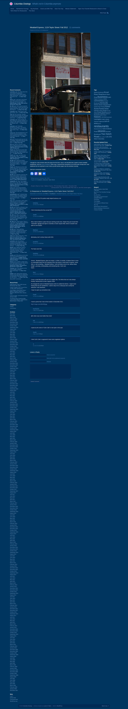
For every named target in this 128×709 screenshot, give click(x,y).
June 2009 (12, 659)
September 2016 (14, 511)
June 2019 (12, 455)
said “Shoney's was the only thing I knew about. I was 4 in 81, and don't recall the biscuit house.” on (18, 177)
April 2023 (12, 377)
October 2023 (13, 366)
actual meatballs (45, 164)
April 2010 (12, 642)
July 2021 (12, 412)
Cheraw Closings (98, 209)
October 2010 (13, 632)
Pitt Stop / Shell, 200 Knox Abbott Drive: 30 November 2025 (102, 182)
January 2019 (13, 463)
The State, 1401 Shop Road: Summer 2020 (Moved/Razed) (101, 147)
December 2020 (14, 424)
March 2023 (13, 378)
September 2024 (14, 348)
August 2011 (13, 615)
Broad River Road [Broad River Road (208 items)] (101, 93)
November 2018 (14, 467)
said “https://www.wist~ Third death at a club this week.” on (18, 237)
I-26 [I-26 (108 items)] (102, 117)
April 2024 (12, 356)
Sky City (96, 204)
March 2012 (13, 603)
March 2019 (13, 460)
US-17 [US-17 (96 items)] (104, 137)
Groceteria (96, 199)
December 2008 (14, 670)
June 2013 (12, 578)
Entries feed (13, 697)
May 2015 (12, 538)
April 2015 (12, 540)
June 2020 (12, 434)
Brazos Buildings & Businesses (101, 208)
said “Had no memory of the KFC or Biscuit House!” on (19, 146)
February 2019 (13, 462)
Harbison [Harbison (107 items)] (102, 113)
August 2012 (13, 595)
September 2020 (14, 429)
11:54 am (42, 255)
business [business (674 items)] (103, 96)
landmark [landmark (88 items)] (109, 117)
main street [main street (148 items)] (105, 119)
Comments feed (14, 699)
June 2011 (12, 618)
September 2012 (14, 593)
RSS (46, 193)
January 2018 (13, 484)
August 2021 (13, 411)
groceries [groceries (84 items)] (108, 112)
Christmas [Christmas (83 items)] (100, 99)
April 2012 (12, 601)
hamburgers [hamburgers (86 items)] (97, 113)
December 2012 (14, 588)
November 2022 (14, 385)
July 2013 (12, 576)
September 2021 (14, 409)
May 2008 (12, 682)
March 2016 (13, 521)
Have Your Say (59, 8)
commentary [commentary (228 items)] (99, 101)
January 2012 (13, 607)
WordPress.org (13, 701)
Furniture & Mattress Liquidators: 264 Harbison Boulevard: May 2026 (102, 169)
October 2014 (13, 550)
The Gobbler (97, 201)
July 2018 (12, 474)
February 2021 (13, 421)
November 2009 (14, 651)
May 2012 (12, 600)
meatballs (39, 179)
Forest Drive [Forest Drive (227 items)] (104, 109)
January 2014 (13, 566)
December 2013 (14, 567)
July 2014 (12, 555)
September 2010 (14, 634)
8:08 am (42, 216)
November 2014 (14, 549)
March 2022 (13, 399)
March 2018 (13, 480)
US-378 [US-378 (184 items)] (109, 137)
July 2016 (12, 515)
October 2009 (13, 653)
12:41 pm (41, 310)
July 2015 (12, 535)
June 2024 (12, 353)
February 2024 (13, 359)
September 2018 (14, 470)
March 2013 (13, 583)
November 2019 (14, 446)
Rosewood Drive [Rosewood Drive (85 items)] (98, 128)
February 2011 (13, 625)
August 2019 (13, 451)
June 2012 (12, 598)
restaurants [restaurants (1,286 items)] (101, 126)
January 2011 (13, 627)
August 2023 (13, 370)
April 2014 (12, 561)
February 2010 (13, 646)
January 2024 (13, 361)
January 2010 (13, 647)
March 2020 (13, 440)
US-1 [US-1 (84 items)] (101, 137)
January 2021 (13, 423)
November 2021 (14, 405)
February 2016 (13, 523)
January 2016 (13, 525)
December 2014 (14, 547)
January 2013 (13, 586)
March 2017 (13, 501)
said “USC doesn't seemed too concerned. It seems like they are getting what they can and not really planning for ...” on (19, 107)
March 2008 (13, 685)
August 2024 (13, 349)
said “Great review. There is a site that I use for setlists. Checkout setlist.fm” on (19, 224)
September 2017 (14, 491)
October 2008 (13, 673)
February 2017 (13, 503)
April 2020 (12, 438)
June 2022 (12, 394)
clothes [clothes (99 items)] (105, 99)
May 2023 (12, 375)
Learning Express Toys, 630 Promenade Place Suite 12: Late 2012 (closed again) (71, 187)
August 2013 (13, 574)
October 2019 (13, 448)
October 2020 (13, 428)
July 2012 (12, 596)
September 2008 (14, 675)
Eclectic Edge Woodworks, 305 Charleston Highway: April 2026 (101, 177)
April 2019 (12, 458)
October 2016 (13, 509)
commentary (13, 308)
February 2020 (13, 441)
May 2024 (12, 354)
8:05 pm (42, 296)
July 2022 (12, 392)
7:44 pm (41, 334)
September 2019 (14, 450)
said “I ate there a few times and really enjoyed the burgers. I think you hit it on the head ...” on (18, 102)
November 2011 (14, 610)
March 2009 (13, 664)
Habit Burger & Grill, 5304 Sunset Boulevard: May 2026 (18, 285)
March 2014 (13, 562)
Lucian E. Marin (47, 705)
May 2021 (12, 416)
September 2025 (14, 327)
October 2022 (13, 387)
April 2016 (12, 520)
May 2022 (12, 395)
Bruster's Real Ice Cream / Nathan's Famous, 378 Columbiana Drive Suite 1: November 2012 (54, 186)
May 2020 (12, 436)
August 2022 (13, 390)
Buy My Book (34, 8)
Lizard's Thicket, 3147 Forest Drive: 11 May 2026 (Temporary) (18, 288)
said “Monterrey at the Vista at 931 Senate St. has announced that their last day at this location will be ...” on (19, 151)
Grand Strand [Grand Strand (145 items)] (101, 112)
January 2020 (13, 443)
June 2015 (12, 537)
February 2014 (13, 564)
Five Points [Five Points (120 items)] (101, 106)
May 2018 (12, 477)
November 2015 (14, 528)
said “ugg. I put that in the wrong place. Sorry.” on (19, 156)
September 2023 (14, 368)
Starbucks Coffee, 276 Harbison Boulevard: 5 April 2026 (102, 173)
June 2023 (12, 373)
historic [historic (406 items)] (97, 117)
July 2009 (12, 658)
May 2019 (12, 457)
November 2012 (14, 590)
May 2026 (12, 313)
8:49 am (42, 243)
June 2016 (12, 516)
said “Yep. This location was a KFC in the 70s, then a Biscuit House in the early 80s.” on (19, 184)
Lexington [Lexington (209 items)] (97, 119)
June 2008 (12, 680)
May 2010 (12, 641)
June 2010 (12, 639)
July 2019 (12, 453)
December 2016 (14, 506)
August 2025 (13, 329)
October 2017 (13, 489)
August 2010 (13, 636)
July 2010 (12, 637)
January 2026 (13, 320)
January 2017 (13, 504)
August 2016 (13, 513)
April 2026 (12, 315)
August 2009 (13, 656)
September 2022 (14, 388)
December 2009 (14, 649)
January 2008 (13, 688)
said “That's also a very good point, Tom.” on (19, 112)
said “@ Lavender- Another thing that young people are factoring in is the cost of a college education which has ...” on (19, 116)
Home (12, 8)
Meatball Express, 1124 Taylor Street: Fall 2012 (49, 27)
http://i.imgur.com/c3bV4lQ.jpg (39, 304)
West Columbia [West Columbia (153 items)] (99, 139)
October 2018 (13, 469)
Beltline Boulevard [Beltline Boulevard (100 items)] (99, 92)
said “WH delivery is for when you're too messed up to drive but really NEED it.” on (19, 258)
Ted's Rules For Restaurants (18, 11)
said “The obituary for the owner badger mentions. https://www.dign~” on (18, 270)
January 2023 (13, 382)
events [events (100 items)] (96, 106)
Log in (11, 696)
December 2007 (14, 690)
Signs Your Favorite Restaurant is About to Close (92, 8)
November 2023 (14, 365)
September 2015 (14, 532)
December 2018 (14, 465)
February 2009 (13, 666)
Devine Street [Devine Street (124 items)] (98, 105)
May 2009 (12, 661)
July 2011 (12, 617)
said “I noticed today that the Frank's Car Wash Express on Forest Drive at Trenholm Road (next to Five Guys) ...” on (18, 197)
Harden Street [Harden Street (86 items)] (102, 115)
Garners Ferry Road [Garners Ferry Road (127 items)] (100, 110)
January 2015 (13, 545)
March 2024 (13, 358)
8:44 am (42, 231)
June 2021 (12, 414)
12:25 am (41, 322)
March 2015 (13, 542)
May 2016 (12, 518)
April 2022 (12, 397)
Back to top (104, 705)
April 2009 (12, 663)
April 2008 (12, 683)
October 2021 (13, 407)
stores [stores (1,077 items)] (101, 131)
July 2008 (12, 678)
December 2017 (14, 486)
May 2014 (12, 559)
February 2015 (13, 544)
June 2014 (12, 557)
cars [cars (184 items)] (109, 97)
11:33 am (41, 345)
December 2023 (14, 363)
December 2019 (14, 445)
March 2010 (13, 644)
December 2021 (14, 404)
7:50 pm (42, 274)
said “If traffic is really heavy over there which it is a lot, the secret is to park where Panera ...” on (19, 264)
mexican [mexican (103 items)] (96, 121)
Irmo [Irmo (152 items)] (105, 117)
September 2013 (14, 572)
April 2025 (12, 336)
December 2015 (14, 526)
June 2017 (12, 496)
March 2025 (13, 337)
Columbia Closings (22, 4)
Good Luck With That (46, 8)
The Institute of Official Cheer (101, 203)
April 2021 (12, 417)
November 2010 (14, 630)
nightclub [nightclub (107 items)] (101, 121)
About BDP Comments (15, 278)
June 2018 (12, 475)
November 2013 (14, 569)
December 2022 (14, 383)
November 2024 (14, 344)
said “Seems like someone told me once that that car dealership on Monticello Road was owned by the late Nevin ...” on (19, 275)
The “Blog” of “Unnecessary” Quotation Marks (101, 197)
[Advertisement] (64, 19)
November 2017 (14, 487)
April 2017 (12, 499)
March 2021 (13, 419)
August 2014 (13, 554)
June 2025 (12, 332)
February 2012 (13, 605)
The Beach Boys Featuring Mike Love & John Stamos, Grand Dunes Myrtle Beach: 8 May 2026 (18, 300)
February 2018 (13, 482)
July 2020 (12, 433)
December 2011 (14, 608)
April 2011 (12, 622)
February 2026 (13, 319)
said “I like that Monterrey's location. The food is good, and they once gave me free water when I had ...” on (18, 129)
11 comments (74, 27)
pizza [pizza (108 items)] (99, 123)
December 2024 (14, 342)
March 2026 (13, 317)
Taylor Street (52, 179)
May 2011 (12, 620)
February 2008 (13, 687)
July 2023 (12, 371)
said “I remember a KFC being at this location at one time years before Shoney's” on (19, 203)
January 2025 (13, 341)
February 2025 (13, 339)
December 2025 (14, 322)
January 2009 (13, 668)
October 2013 (13, 571)
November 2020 (14, 426)
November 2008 (14, 671)
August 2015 (13, 533)
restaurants (45, 179)
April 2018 (12, 479)
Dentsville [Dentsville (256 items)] (104, 103)
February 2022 (13, 400)
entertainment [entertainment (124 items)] (107, 105)
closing (11, 306)
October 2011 (13, 612)
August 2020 (13, 431)
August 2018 (13, 472)
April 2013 (12, 581)
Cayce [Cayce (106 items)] (96, 99)
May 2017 (12, 497)
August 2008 (13, 676)
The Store (32, 11)
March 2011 (13, 624)
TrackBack (52, 193)
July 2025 (12, 330)
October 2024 (13, 346)
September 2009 (14, 654)
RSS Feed (103, 13)
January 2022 (13, 402)
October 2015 (13, 530)
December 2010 (14, 629)
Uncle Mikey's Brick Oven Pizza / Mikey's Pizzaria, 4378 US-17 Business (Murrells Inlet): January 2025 (18, 292)
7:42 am (42, 204)
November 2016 (14, 508)
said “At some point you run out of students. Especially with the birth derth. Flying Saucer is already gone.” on (19, 141)
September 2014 (14, 552)
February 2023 (13, 380)
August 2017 (13, 492)
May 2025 (12, 334)
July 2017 (12, 494)
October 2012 (13, 591)
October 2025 (13, 325)
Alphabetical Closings (22, 8)
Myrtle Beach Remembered (100, 206)
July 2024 (12, 351)
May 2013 (12, 579)
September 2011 (14, 613)
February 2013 (13, 584)
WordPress (59, 705)
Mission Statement (70, 8)
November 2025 (14, 324)
